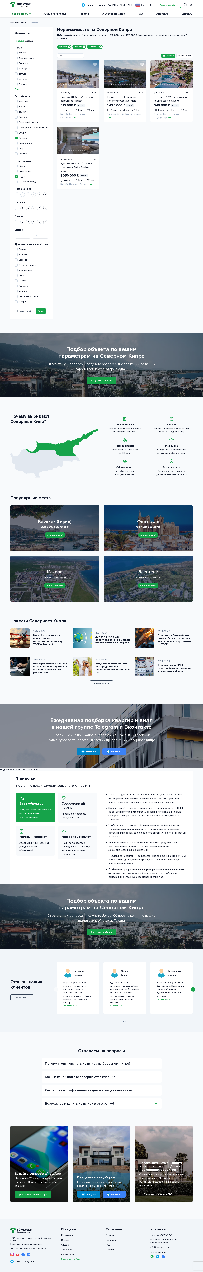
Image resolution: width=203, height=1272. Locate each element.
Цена (19, 229)
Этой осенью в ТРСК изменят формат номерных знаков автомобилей (174, 668)
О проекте (162, 13)
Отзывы (110, 1249)
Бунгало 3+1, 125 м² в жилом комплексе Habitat (76, 98)
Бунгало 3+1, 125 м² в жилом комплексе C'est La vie (170, 98)
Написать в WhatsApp (33, 1194)
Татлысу (21, 73)
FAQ (140, 13)
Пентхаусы (67, 1254)
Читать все (101, 683)
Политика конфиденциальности (26, 1244)
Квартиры (67, 1235)
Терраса (21, 291)
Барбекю (21, 254)
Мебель (20, 280)
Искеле (20, 52)
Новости (84, 13)
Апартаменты (23, 143)
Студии (65, 1244)
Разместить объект (169, 5)
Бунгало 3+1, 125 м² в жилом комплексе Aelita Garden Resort (76, 167)
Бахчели (21, 79)
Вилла (20, 106)
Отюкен (21, 84)
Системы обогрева (26, 296)
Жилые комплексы (55, 13)
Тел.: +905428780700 (161, 1235)
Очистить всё (25, 311)
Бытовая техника (25, 265)
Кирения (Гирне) (24, 58)
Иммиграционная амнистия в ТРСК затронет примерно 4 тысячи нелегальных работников (50, 668)
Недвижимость (20, 13)
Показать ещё (70, 1006)
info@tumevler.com (159, 1247)
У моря (20, 301)
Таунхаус (21, 111)
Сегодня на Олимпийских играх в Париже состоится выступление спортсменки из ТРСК (174, 640)
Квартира (21, 101)
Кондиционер (23, 270)
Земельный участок (26, 122)
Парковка (21, 286)
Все (60, 56)
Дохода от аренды (26, 181)
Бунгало (21, 138)
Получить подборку (101, 380)
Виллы (65, 1239)
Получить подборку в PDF (158, 1194)
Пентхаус (21, 117)
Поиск (41, 311)
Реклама (111, 1239)
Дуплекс (21, 153)
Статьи (110, 1235)
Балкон (20, 249)
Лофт (19, 148)
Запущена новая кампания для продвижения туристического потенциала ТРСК (112, 668)
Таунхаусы (67, 1249)
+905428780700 (120, 5)
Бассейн (21, 259)
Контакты (187, 13)
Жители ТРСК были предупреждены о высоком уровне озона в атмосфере (112, 639)
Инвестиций (23, 171)
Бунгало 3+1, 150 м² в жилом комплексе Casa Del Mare (123, 98)
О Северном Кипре (113, 13)
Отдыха (20, 176)
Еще (17, 89)
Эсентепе (21, 63)
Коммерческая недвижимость (31, 127)
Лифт (19, 275)
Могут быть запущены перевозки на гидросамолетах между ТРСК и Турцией (47, 640)
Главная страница (18, 22)
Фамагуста (22, 68)
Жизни (20, 166)
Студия (20, 132)
